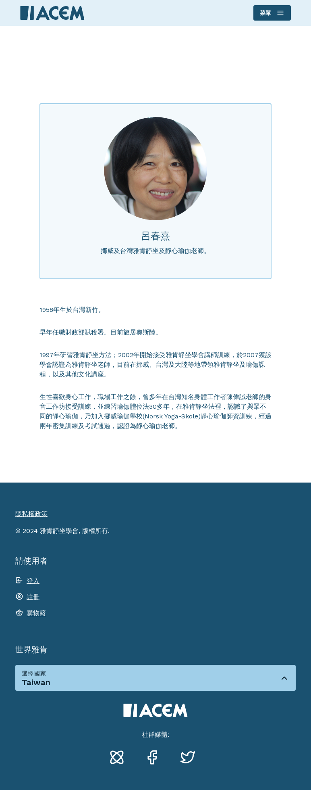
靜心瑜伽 (65, 416)
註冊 (33, 597)
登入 (33, 581)
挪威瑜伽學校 (123, 416)
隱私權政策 (31, 514)
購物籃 (36, 613)
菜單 (272, 13)
